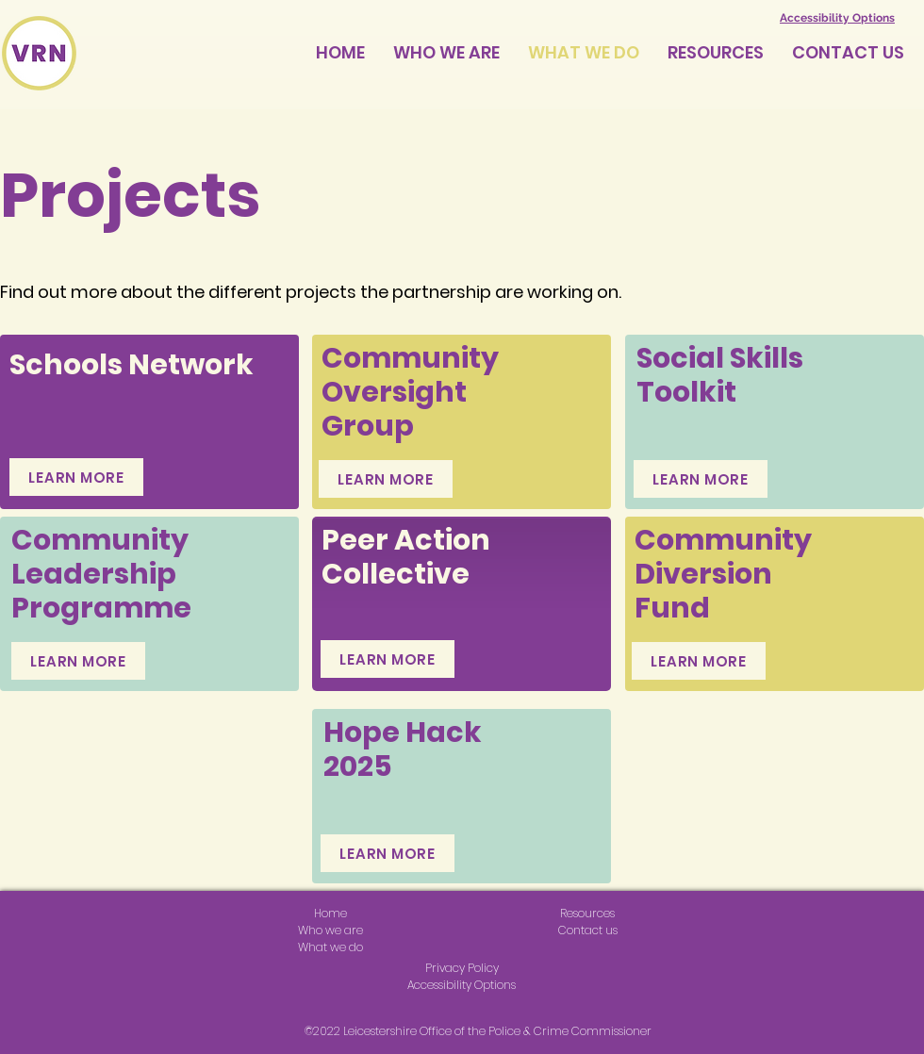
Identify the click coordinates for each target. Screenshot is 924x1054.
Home (330, 913)
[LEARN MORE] (76, 477)
